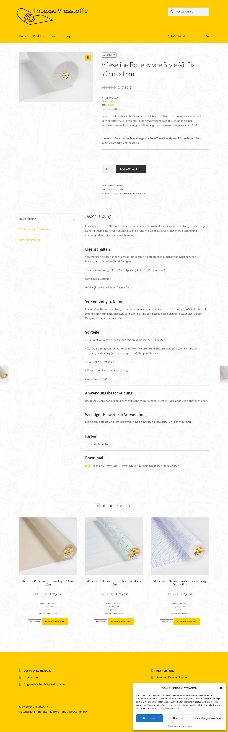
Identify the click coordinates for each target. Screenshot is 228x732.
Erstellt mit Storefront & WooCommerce (62, 711)
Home (23, 36)
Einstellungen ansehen (208, 718)
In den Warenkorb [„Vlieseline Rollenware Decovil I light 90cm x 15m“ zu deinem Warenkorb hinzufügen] (54, 621)
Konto (54, 36)
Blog (68, 36)
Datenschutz (174, 726)
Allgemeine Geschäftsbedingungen (45, 684)
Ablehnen (178, 718)
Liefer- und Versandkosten (172, 677)
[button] (221, 688)
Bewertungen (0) (29, 240)
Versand (110, 104)
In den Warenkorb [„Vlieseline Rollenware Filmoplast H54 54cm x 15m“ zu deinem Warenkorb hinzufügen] (120, 621)
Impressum (187, 726)
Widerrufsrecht (165, 670)
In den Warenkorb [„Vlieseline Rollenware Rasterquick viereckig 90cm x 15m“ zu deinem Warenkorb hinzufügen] (186, 621)
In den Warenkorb (131, 169)
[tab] (48, 219)
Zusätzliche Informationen (35, 229)
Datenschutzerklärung (37, 670)
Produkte (38, 36)
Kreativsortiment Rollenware (129, 193)
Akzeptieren (149, 718)
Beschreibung (27, 218)
